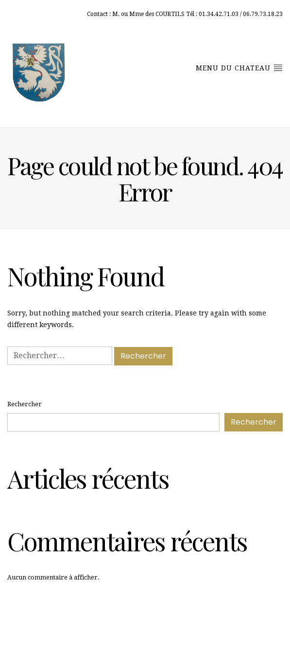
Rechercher (24, 404)
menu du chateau (239, 67)
